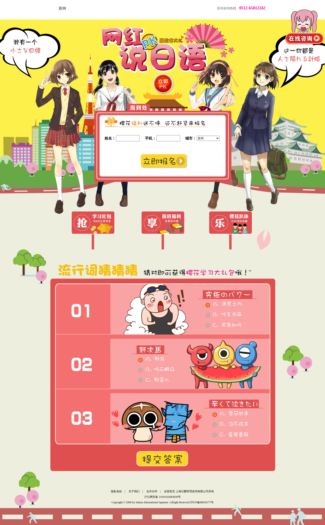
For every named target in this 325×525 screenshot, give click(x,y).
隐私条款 (116, 491)
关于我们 (134, 491)
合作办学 (151, 491)
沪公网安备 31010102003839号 (162, 496)
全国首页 (169, 491)
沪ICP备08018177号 (202, 502)
